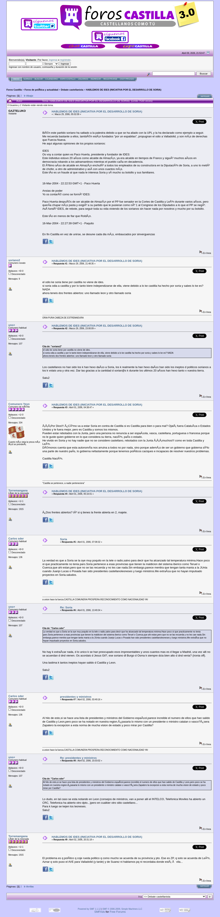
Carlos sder (16, 538)
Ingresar (96, 79)
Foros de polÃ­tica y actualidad (41, 89)
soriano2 (14, 260)
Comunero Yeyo (19, 404)
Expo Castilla (67, 79)
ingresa (53, 59)
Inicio (16, 79)
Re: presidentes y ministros (78, 757)
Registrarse (110, 79)
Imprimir (205, 96)
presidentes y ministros (76, 696)
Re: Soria (66, 607)
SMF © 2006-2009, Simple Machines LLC (122, 909)
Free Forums (118, 911)
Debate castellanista (72, 89)
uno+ (11, 325)
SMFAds (99, 911)
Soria (63, 539)
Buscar (39, 79)
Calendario (51, 79)
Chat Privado (127, 79)
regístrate (65, 59)
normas (28, 79)
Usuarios (83, 79)
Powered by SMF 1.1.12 (89, 909)
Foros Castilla (14, 89)
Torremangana (18, 490)
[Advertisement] (84, 83)
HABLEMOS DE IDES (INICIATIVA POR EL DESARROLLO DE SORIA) (123, 89)
